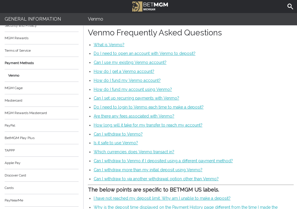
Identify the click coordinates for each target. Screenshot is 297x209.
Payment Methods (42, 63)
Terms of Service (42, 50)
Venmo (13, 75)
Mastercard (13, 100)
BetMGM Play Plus (20, 138)
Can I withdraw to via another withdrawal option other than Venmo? (156, 178)
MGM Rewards (16, 38)
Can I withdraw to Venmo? (118, 134)
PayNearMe (14, 200)
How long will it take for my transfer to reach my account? (148, 125)
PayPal (10, 125)
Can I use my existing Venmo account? (130, 62)
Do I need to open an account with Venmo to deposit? (144, 53)
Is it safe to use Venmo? (116, 142)
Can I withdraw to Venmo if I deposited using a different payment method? (163, 160)
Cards (9, 188)
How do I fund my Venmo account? (127, 80)
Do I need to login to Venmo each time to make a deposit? (149, 107)
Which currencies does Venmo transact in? (134, 151)
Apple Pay (13, 163)
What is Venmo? (109, 44)
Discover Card (15, 175)
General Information (33, 19)
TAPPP (10, 150)
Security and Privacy (21, 26)
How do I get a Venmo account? (124, 71)
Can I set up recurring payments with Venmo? (136, 98)
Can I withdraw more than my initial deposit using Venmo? (148, 169)
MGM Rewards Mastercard (26, 113)
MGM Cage (14, 88)
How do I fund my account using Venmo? (133, 89)
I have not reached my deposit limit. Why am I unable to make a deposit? (162, 198)
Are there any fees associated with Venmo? (134, 116)
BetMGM (150, 6)
